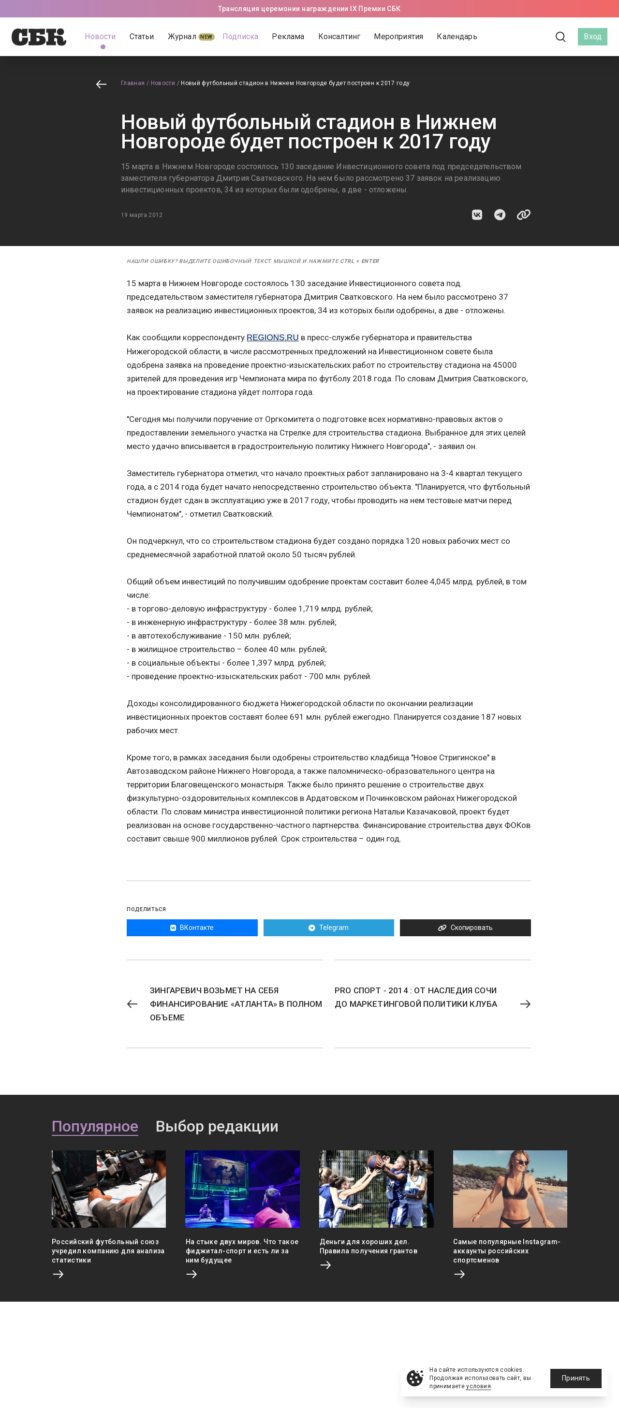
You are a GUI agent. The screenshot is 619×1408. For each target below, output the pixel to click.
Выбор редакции (217, 1126)
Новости (163, 83)
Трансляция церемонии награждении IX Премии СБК (309, 9)
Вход (593, 36)
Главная (133, 83)
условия (478, 1386)
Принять (576, 1378)
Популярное (95, 1126)
